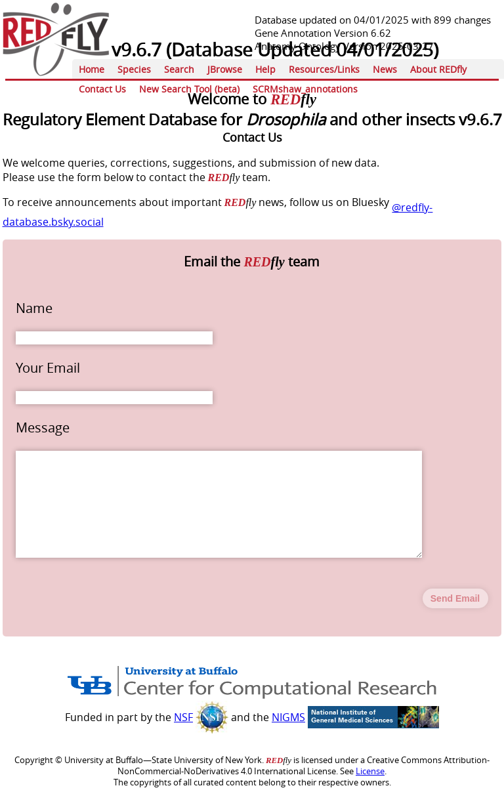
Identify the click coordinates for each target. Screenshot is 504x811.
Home (91, 69)
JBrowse (224, 69)
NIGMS (288, 738)
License (370, 792)
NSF (183, 738)
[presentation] (115, 618)
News (385, 69)
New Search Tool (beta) (189, 89)
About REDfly (438, 69)
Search (179, 69)
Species (134, 69)
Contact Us (102, 89)
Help (265, 69)
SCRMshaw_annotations (305, 89)
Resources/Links (324, 69)
